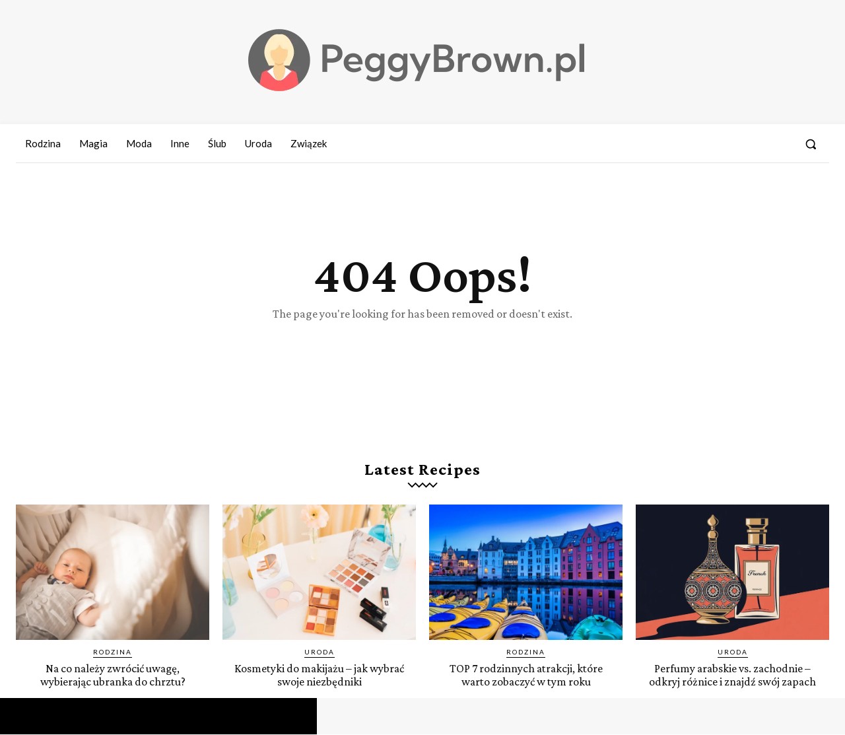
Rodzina (112, 653)
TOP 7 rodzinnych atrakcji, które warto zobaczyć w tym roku (526, 675)
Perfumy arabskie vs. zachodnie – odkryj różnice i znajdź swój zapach (732, 675)
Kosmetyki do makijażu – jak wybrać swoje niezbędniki (319, 675)
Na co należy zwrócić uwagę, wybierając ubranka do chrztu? (113, 675)
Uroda (319, 653)
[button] (810, 143)
